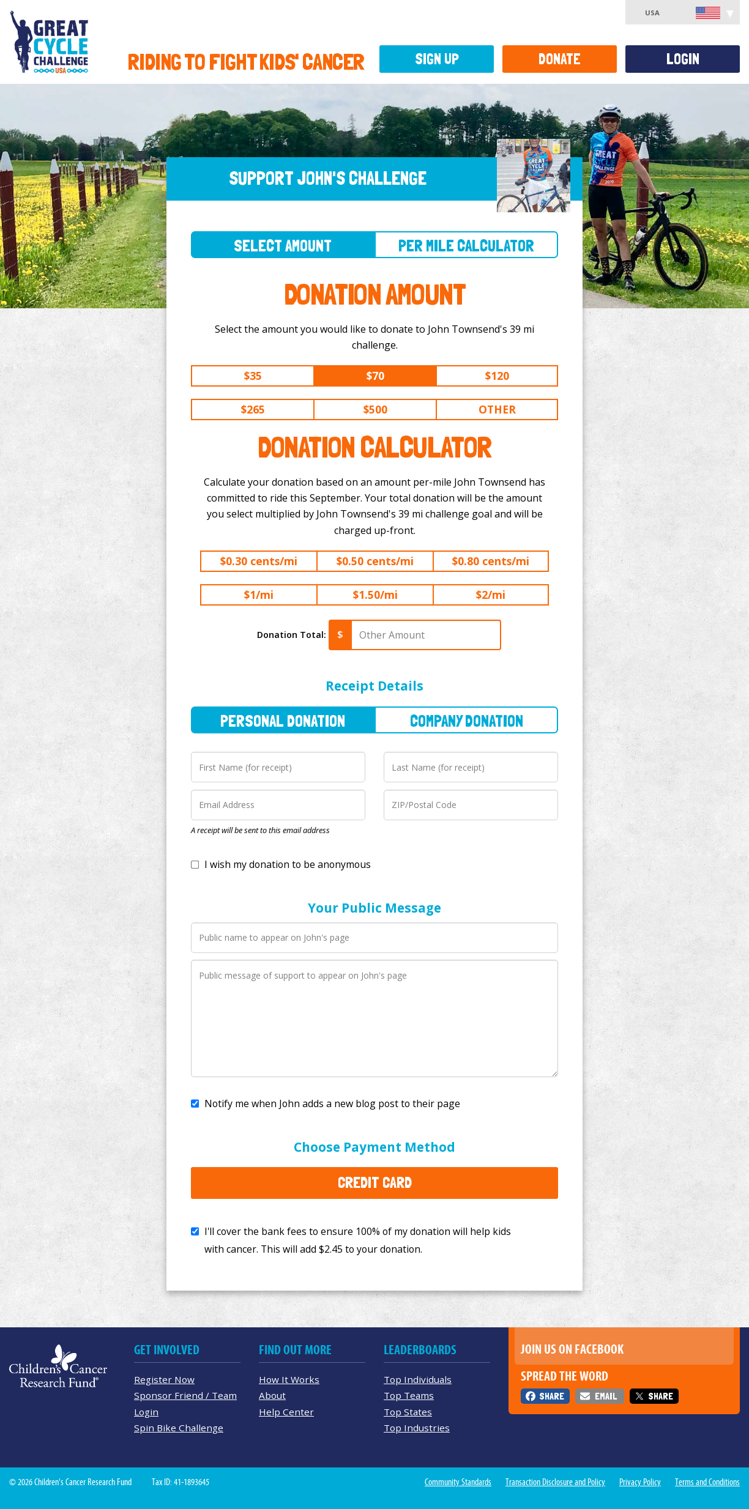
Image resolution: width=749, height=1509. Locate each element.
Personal (282, 720)
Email (606, 1396)
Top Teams (409, 1395)
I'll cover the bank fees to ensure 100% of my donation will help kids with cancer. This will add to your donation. (357, 1240)
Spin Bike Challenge (178, 1428)
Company (466, 720)
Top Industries (417, 1428)
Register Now (164, 1379)
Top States (408, 1412)
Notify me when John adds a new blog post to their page (332, 1103)
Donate (559, 59)
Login (682, 59)
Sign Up (437, 59)
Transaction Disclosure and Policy (555, 1482)
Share (551, 1396)
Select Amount (283, 245)
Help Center (286, 1412)
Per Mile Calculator (466, 245)
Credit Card (375, 1182)
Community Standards (458, 1482)
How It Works (289, 1379)
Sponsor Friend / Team (185, 1395)
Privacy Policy (640, 1482)
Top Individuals (418, 1379)
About (272, 1395)
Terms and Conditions (707, 1482)
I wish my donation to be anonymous (287, 864)
